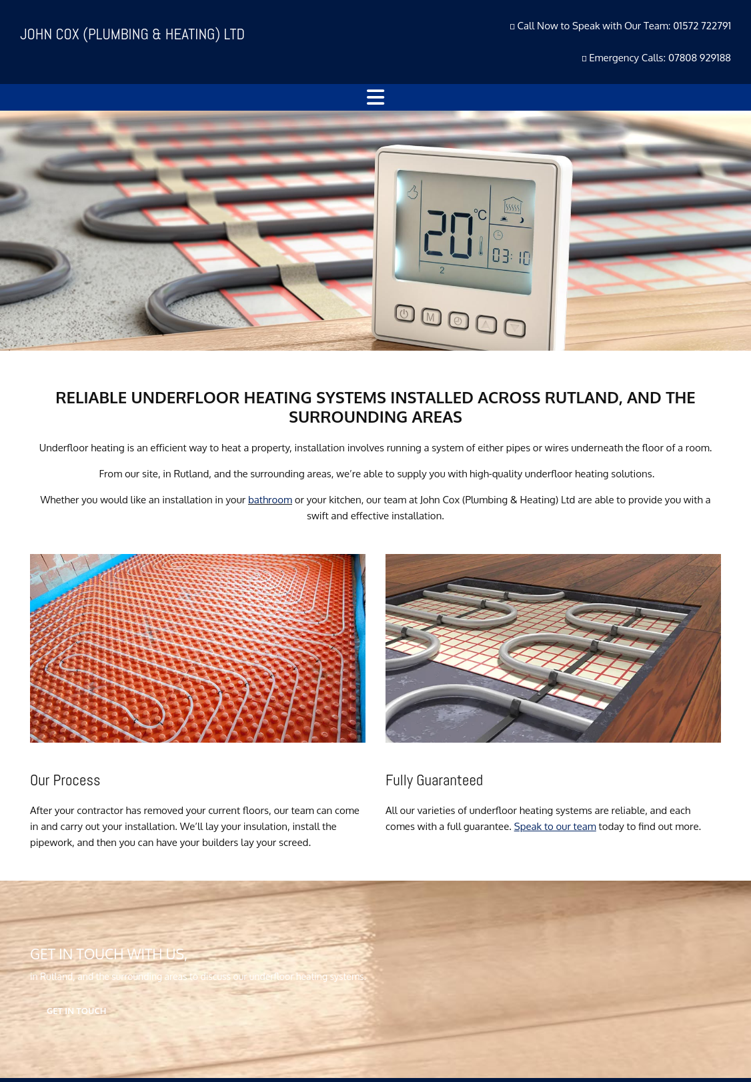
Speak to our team (555, 826)
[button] (375, 97)
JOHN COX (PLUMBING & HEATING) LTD (132, 34)
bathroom (270, 499)
